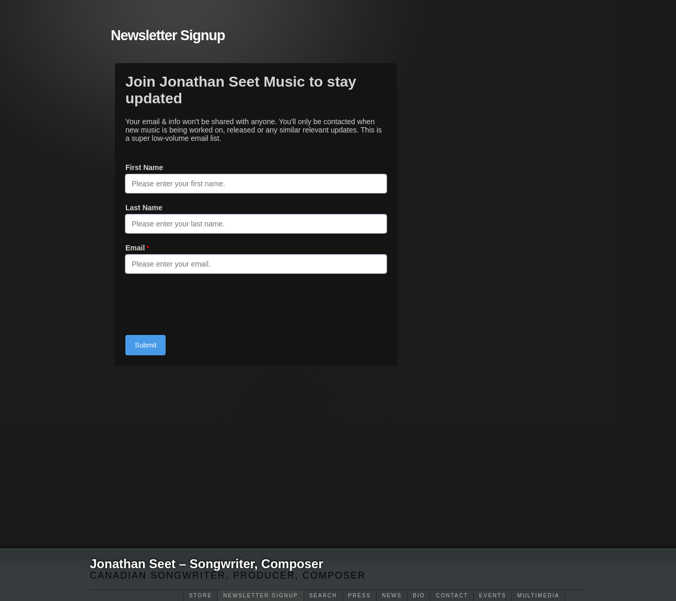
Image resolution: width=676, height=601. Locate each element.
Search (323, 595)
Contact (452, 595)
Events (492, 595)
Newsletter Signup (260, 595)
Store (200, 595)
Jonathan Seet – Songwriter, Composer (206, 564)
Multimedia (538, 595)
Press (359, 595)
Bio (419, 595)
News (392, 595)
